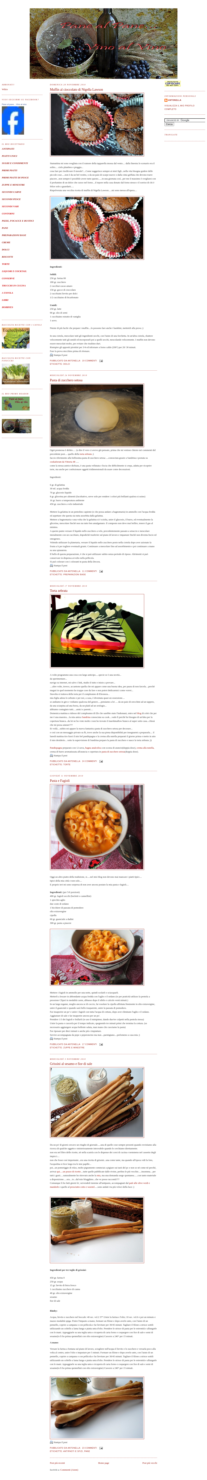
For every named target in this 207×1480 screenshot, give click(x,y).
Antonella (174, 100)
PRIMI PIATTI (9, 170)
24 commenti (89, 761)
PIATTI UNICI (9, 156)
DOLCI (5, 249)
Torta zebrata (58, 591)
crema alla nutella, (145, 747)
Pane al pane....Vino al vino (14, 104)
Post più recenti (57, 1463)
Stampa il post (60, 355)
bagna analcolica (93, 747)
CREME (6, 242)
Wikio (5, 89)
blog (139, 713)
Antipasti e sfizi (73, 1451)
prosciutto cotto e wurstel (82, 1186)
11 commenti (89, 571)
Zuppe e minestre (74, 1048)
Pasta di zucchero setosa (66, 380)
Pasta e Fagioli (60, 781)
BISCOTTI (7, 256)
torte (67, 765)
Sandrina (86, 717)
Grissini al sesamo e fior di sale (71, 1064)
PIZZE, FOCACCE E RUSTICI (18, 220)
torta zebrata (85, 454)
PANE (5, 228)
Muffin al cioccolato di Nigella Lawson (76, 89)
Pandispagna (56, 747)
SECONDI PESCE (11, 199)
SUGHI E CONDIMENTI (15, 163)
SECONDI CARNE (11, 192)
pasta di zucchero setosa (113, 751)
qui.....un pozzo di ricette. (69, 1171)
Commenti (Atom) (69, 1469)
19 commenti (89, 361)
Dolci (66, 364)
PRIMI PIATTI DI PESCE (15, 177)
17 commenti (89, 1044)
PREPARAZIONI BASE (14, 235)
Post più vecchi (149, 1463)
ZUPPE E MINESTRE (13, 184)
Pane (87, 1451)
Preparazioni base (74, 575)
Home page (103, 1463)
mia (99, 1175)
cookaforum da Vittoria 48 (62, 461)
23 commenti (89, 1448)
